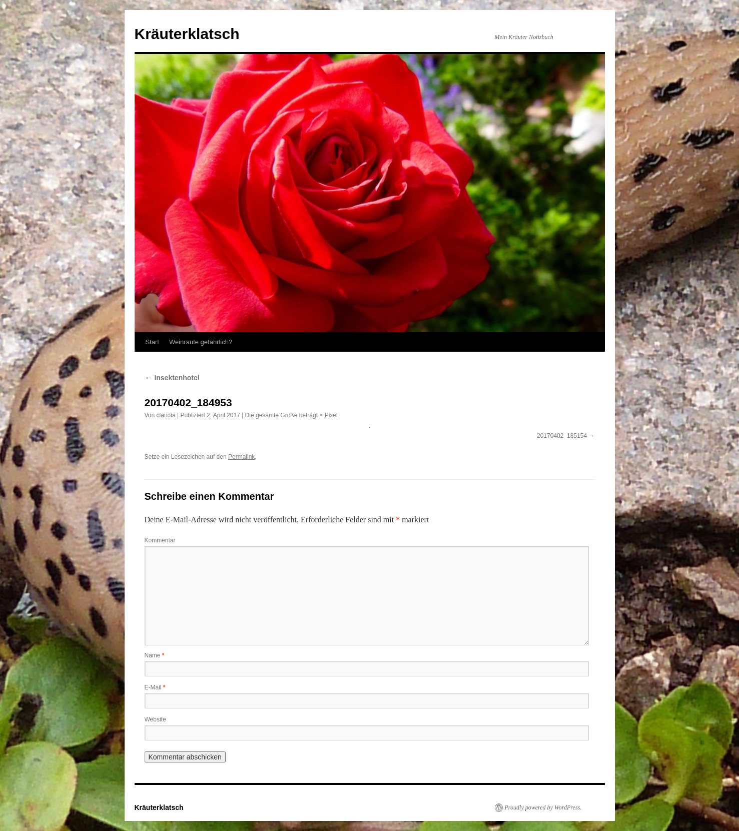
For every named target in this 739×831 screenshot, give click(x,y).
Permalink (241, 456)
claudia (166, 415)
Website (155, 719)
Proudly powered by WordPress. (543, 807)
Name (155, 655)
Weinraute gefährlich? (200, 342)
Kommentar (160, 540)
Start (152, 342)
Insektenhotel (172, 378)
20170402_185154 (562, 435)
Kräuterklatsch (187, 34)
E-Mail (155, 687)
